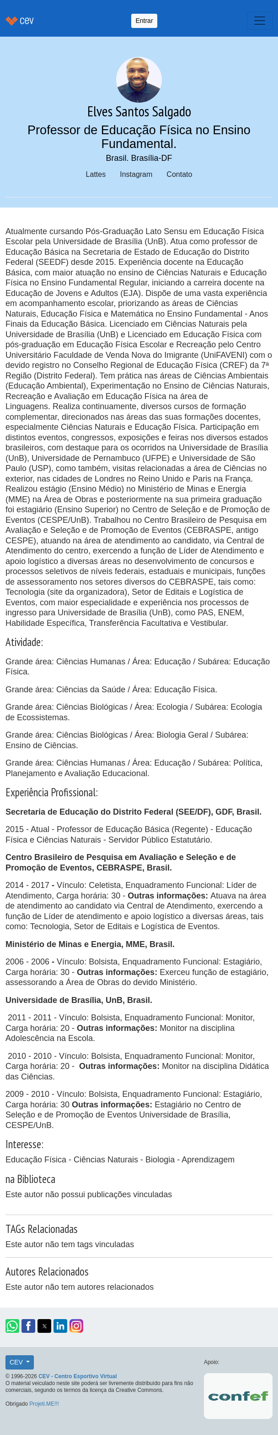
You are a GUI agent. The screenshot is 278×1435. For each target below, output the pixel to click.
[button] (12, 1326)
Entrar (144, 20)
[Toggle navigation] (260, 20)
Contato (179, 174)
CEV (17, 1362)
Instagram (136, 174)
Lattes (96, 174)
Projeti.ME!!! (44, 1404)
